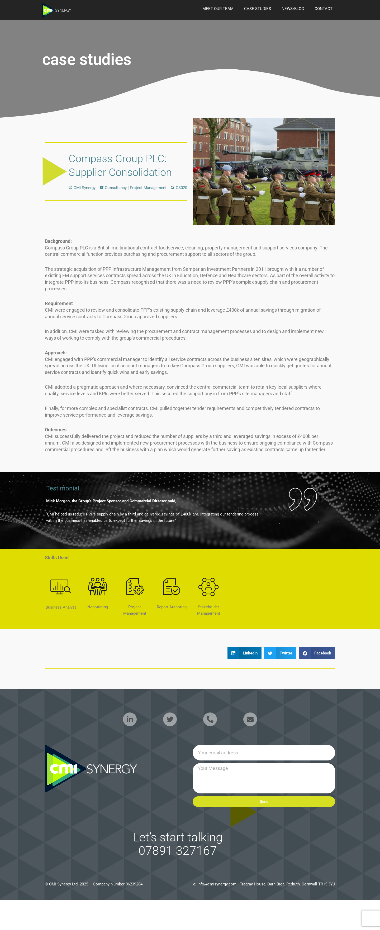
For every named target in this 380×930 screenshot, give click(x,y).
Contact (323, 8)
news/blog (293, 8)
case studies (257, 8)
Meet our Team (218, 8)
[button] (244, 653)
